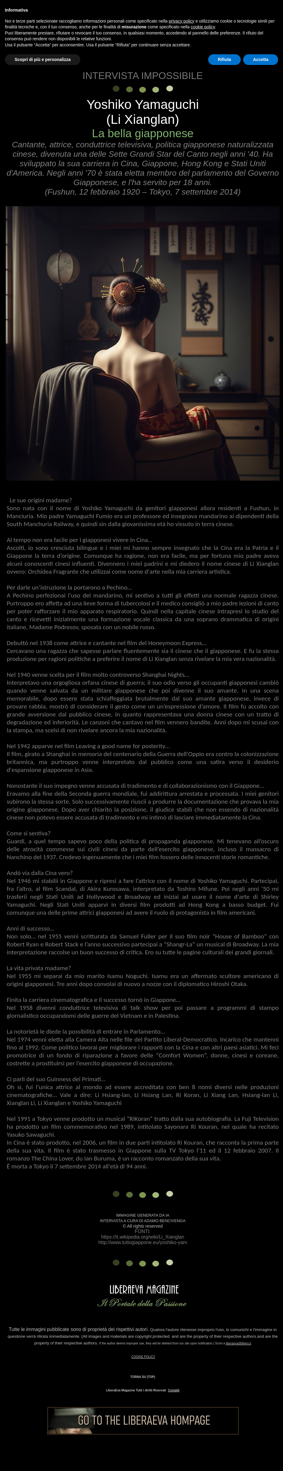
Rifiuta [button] (224, 59)
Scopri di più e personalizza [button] (43, 59)
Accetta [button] (260, 59)
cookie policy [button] (203, 26)
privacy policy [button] (181, 21)
